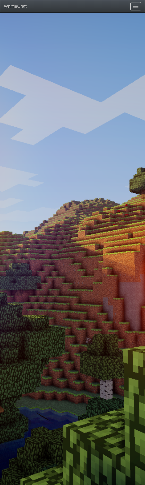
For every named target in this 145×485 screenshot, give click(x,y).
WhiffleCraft (15, 6)
